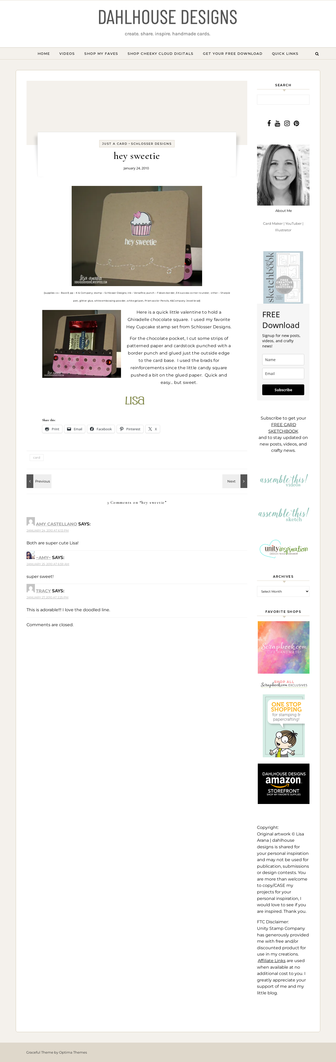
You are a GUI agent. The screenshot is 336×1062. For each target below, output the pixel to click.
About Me (283, 210)
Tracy (43, 590)
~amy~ (43, 557)
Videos (67, 53)
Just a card (114, 144)
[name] (283, 359)
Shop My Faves (101, 53)
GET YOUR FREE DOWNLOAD (232, 53)
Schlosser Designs (151, 144)
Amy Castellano (56, 524)
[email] (283, 373)
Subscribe (283, 389)
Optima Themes (73, 1052)
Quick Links (285, 53)
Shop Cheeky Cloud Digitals (160, 53)
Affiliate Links (272, 960)
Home (44, 53)
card (36, 457)
